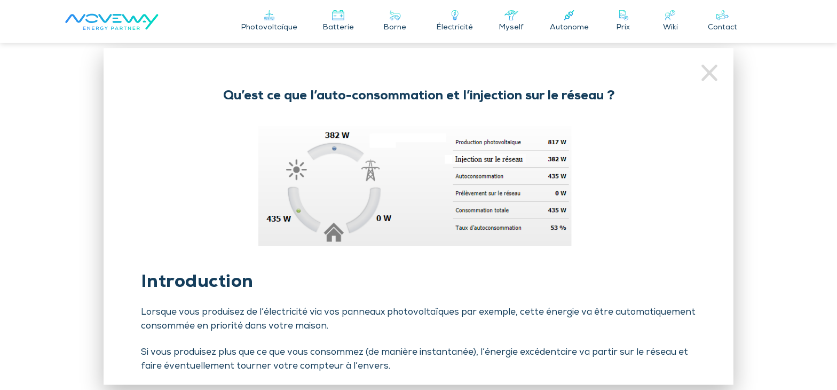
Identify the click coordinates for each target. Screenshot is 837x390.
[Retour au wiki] (709, 74)
